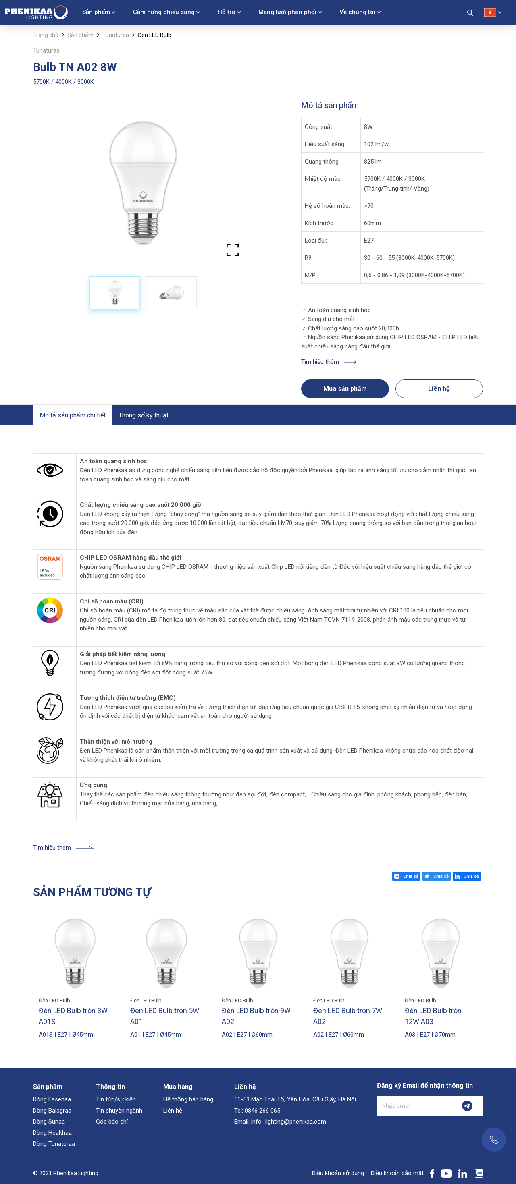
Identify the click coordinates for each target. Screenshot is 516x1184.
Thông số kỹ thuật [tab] (144, 415)
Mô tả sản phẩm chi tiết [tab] (73, 415)
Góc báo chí (112, 1121)
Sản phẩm (96, 12)
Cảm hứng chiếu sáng (164, 12)
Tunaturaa (115, 35)
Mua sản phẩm (345, 388)
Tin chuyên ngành (119, 1110)
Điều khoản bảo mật (397, 1173)
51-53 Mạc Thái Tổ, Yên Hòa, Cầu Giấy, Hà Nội (295, 1099)
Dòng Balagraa (52, 1110)
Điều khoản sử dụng (338, 1173)
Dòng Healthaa (52, 1132)
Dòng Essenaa (52, 1099)
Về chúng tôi (357, 12)
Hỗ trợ (226, 12)
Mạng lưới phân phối (287, 12)
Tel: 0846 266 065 (257, 1110)
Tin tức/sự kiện (116, 1099)
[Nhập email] (414, 1106)
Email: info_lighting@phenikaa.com (280, 1121)
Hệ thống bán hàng (188, 1099)
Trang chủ (45, 35)
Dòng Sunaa (49, 1121)
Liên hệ (439, 388)
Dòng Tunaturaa (54, 1143)
